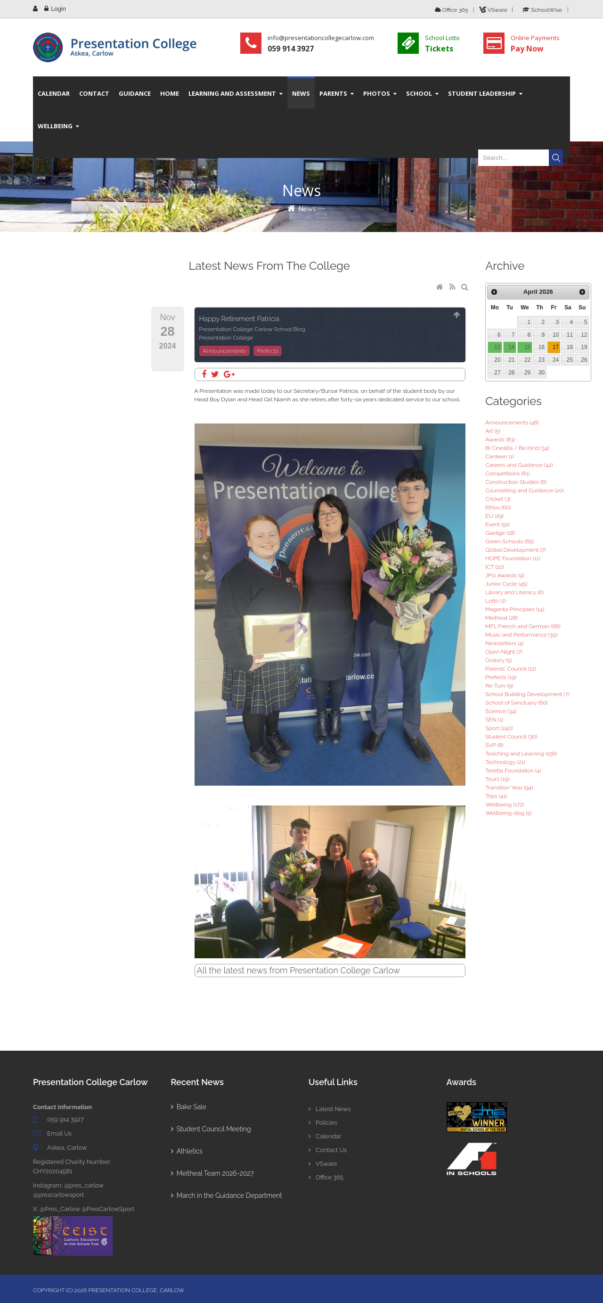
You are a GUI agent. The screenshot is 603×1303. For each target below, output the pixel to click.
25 (570, 360)
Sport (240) (499, 728)
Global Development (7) (515, 550)
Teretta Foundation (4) (513, 770)
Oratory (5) (498, 660)
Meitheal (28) (501, 617)
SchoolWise (542, 10)
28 (511, 372)
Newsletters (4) (504, 643)
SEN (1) (494, 719)
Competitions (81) (507, 473)
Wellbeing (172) (504, 804)
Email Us (59, 1133)
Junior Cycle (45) (506, 584)
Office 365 (451, 10)
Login (58, 9)
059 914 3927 (65, 1119)
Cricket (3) (498, 499)
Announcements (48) (512, 422)
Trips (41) (496, 796)
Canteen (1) (499, 456)
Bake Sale (188, 1107)
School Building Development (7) (527, 694)
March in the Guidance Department (226, 1195)
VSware (323, 1163)
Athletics (187, 1151)
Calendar (325, 1136)
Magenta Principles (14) (514, 609)
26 (584, 360)
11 (570, 335)
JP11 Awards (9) (504, 575)
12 (584, 335)
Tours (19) (497, 779)
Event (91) (497, 524)
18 (570, 347)
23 (541, 360)
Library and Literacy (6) (514, 592)
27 (497, 372)
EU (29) (494, 516)
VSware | (497, 10)
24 (556, 360)
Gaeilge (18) (500, 533)
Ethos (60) (498, 507)
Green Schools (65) (509, 541)
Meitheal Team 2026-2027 (212, 1173)
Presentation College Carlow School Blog (252, 329)
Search (556, 157)
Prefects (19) (500, 677)
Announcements (224, 351)
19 (584, 347)
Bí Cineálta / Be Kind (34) (517, 448)
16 (541, 347)
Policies (323, 1122)
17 (556, 347)
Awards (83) (500, 439)
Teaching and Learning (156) (521, 753)
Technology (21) (505, 762)
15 (527, 347)
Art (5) (492, 431)
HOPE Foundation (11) (512, 558)
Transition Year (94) (509, 787)
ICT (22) (494, 567)
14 (511, 347)
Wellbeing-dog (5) (508, 813)
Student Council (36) (511, 736)
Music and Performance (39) (521, 634)
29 (527, 372)
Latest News (330, 1108)
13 (497, 347)
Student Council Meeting (211, 1129)
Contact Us (328, 1150)
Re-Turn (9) (499, 685)
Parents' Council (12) (510, 668)
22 (527, 360)
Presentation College (226, 337)
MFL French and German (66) (523, 626)
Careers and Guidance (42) (519, 465)
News (307, 209)
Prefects (267, 351)
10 (556, 335)
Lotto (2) (495, 601)
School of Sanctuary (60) (516, 702)
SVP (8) (494, 745)
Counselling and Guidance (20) (524, 490)
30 (541, 372)
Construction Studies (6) (515, 482)
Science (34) (500, 711)
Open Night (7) (503, 651)
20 (497, 360)
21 (511, 360)
